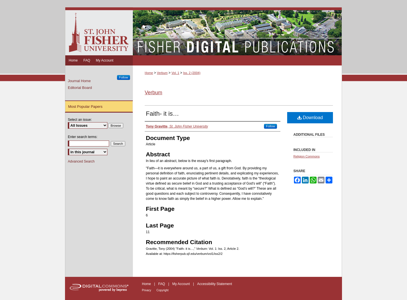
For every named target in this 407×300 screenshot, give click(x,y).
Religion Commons (306, 156)
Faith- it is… (162, 113)
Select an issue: (80, 120)
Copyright (163, 290)
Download (310, 117)
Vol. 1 (175, 73)
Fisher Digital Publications (237, 31)
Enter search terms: (83, 137)
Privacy (147, 290)
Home (149, 73)
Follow (270, 126)
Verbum (162, 73)
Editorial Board (80, 88)
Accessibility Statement (214, 284)
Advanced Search (81, 161)
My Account (181, 284)
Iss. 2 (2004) (191, 73)
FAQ (162, 284)
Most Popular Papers (85, 106)
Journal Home (79, 81)
